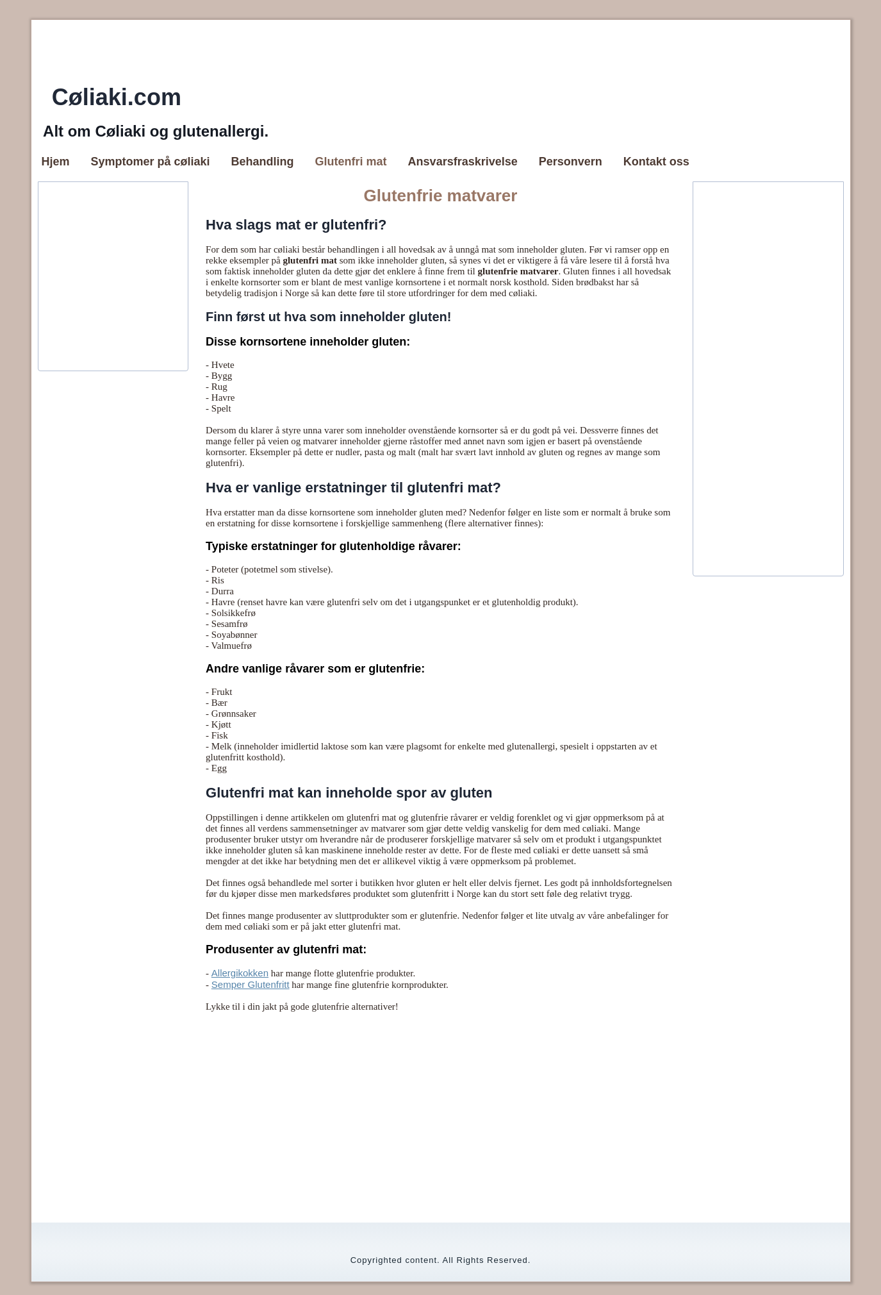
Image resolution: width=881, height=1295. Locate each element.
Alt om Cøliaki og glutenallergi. (155, 131)
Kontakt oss (656, 161)
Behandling (262, 161)
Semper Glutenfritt (250, 984)
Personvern (570, 161)
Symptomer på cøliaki (150, 161)
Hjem (56, 161)
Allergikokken (239, 972)
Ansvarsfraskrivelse (463, 161)
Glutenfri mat (351, 161)
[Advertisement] (427, 276)
